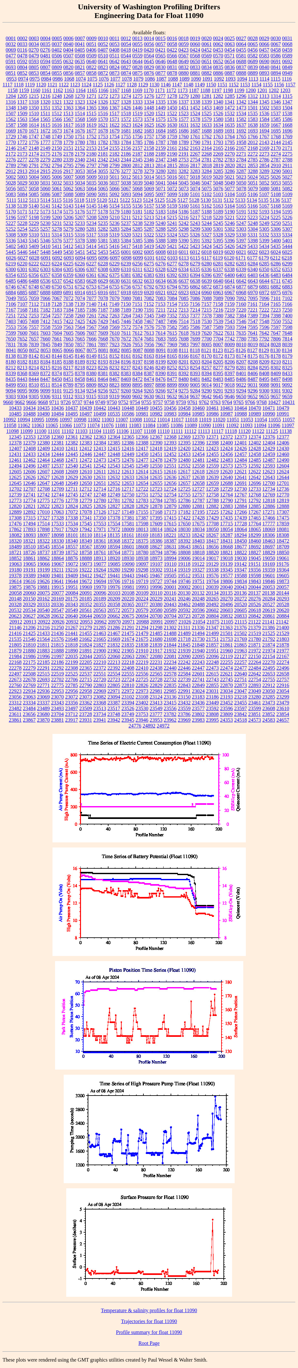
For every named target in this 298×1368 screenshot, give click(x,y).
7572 (126, 327)
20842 (254, 616)
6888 (45, 292)
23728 (85, 714)
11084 (149, 425)
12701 (283, 483)
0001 (11, 38)
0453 (218, 50)
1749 (57, 136)
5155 (126, 206)
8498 (287, 379)
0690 (264, 61)
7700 (207, 338)
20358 (114, 604)
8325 (287, 367)
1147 (177, 84)
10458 (184, 408)
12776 (57, 500)
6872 (207, 286)
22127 (240, 656)
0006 (68, 38)
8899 (172, 385)
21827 (99, 645)
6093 (69, 258)
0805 (34, 67)
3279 (149, 171)
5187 (195, 211)
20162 (43, 598)
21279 (85, 627)
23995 (212, 720)
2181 (103, 154)
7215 (206, 310)
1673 (57, 130)
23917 (71, 720)
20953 (86, 621)
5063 (80, 188)
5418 (137, 246)
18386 (156, 541)
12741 (29, 494)
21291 (128, 627)
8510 (34, 385)
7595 (253, 327)
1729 (11, 136)
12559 (212, 466)
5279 (68, 229)
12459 (268, 454)
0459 (287, 50)
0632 (68, 61)
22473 (212, 668)
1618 (80, 125)
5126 (171, 200)
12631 (99, 477)
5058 (34, 188)
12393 (170, 442)
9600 (126, 396)
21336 (198, 627)
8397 (230, 373)
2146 (11, 148)
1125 (98, 84)
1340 (218, 102)
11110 (163, 431)
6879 (253, 286)
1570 (103, 119)
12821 (29, 506)
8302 (276, 367)
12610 (85, 471)
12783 (142, 500)
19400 (43, 575)
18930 (128, 558)
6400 (230, 275)
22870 (226, 685)
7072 (68, 298)
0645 (149, 61)
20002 (184, 587)
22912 (268, 685)
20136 (240, 593)
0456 (252, 50)
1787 (161, 142)
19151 (254, 564)
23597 (240, 708)
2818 (207, 165)
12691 (240, 483)
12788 (212, 500)
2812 (138, 165)
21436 (57, 633)
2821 (241, 165)
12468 (57, 460)
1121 (52, 84)
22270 (268, 662)
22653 (268, 673)
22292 (57, 668)
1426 (126, 107)
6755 (114, 286)
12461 (15, 460)
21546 (29, 639)
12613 (127, 471)
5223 (252, 217)
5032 (57, 182)
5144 (80, 206)
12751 (142, 494)
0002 (22, 38)
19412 (85, 575)
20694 (142, 616)
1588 (22, 125)
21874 (268, 645)
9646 (229, 396)
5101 (195, 194)
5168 (276, 206)
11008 (135, 419)
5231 (57, 223)
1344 (253, 102)
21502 (240, 633)
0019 (195, 38)
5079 (253, 188)
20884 (283, 616)
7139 (80, 304)
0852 (22, 73)
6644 (264, 281)
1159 (24, 90)
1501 (253, 107)
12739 (15, 494)
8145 (68, 356)
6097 (115, 258)
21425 (29, 633)
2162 (184, 148)
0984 (46, 79)
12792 (254, 500)
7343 (138, 315)
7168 (22, 310)
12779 (85, 500)
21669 (114, 639)
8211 (287, 362)
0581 (241, 55)
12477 (142, 460)
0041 (80, 44)
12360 (57, 437)
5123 (137, 200)
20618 (254, 610)
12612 (113, 471)
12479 (170, 460)
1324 (91, 102)
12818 (268, 500)
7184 (68, 310)
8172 (218, 356)
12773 (15, 500)
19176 (282, 564)
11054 (260, 419)
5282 (103, 229)
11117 (217, 431)
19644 (71, 581)
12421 (198, 448)
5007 (68, 177)
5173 (45, 211)
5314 (57, 234)
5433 (252, 246)
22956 (71, 691)
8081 (103, 350)
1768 (276, 136)
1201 (262, 90)
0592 (22, 61)
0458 (275, 50)
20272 (240, 598)
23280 (254, 697)
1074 (81, 79)
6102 (161, 258)
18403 (198, 541)
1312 (253, 96)
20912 (15, 621)
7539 (218, 321)
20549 (71, 610)
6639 (207, 281)
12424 (226, 448)
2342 (103, 159)
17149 (128, 512)
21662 (85, 639)
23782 (170, 714)
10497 (85, 414)
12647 (43, 483)
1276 (149, 96)
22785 (71, 685)
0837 (241, 67)
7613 (149, 333)
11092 (232, 425)
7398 (276, 315)
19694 (99, 581)
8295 (264, 367)
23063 (29, 697)
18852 (15, 558)
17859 (283, 523)
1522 (172, 113)
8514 (57, 385)
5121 (114, 200)
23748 (113, 714)
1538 (287, 113)
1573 (138, 119)
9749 (100, 402)
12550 (156, 466)
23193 (226, 697)
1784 (126, 142)
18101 (71, 535)
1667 (276, 125)
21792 (268, 639)
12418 (155, 448)
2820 (230, 165)
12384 (99, 442)
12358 (43, 437)
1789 (184, 142)
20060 (29, 593)
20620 (283, 610)
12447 (99, 454)
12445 (71, 454)
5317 (91, 234)
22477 (240, 668)
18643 (184, 546)
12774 (29, 500)
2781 (207, 159)
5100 (184, 194)
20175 (71, 598)
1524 (195, 113)
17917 (57, 529)
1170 (149, 90)
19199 (43, 569)
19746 (184, 581)
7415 (57, 321)
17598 (142, 523)
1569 (91, 119)
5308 (11, 234)
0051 (91, 44)
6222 (34, 263)
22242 (184, 662)
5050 (241, 182)
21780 (254, 639)
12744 (57, 494)
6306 (80, 269)
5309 (22, 234)
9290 (207, 390)
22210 (99, 662)
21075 (212, 621)
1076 (104, 79)
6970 (253, 292)
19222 (85, 569)
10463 (226, 408)
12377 (283, 437)
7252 (22, 315)
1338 (195, 102)
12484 (240, 460)
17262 (226, 512)
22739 (184, 679)
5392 (207, 240)
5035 (91, 182)
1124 (86, 84)
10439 (85, 408)
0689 (253, 61)
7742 (230, 338)
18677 (240, 546)
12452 (170, 454)
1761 (195, 136)
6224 (57, 263)
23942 (114, 720)
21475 (128, 633)
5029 (22, 182)
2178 (68, 154)
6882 (276, 286)
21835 (127, 645)
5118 (79, 200)
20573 (128, 610)
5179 (114, 211)
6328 (160, 269)
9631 (160, 396)
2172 (11, 154)
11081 (121, 425)
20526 (254, 604)
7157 (206, 304)
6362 (103, 275)
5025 (264, 177)
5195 (287, 211)
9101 (57, 390)
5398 (253, 240)
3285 (218, 171)
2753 (184, 159)
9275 (184, 390)
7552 (287, 321)
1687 (195, 130)
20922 (43, 621)
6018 (206, 252)
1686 (184, 130)
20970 (114, 621)
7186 (91, 310)
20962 (100, 621)
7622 (218, 333)
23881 (57, 720)
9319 (114, 396)
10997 (66, 419)
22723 (114, 679)
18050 (212, 529)
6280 (207, 263)
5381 (103, 240)
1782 (103, 142)
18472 (283, 541)
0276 (45, 50)
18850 (283, 552)
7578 (161, 327)
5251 (287, 223)
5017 (183, 177)
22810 (128, 685)
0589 (287, 55)
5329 (229, 234)
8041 (11, 350)
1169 (137, 90)
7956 (149, 344)
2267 (195, 154)
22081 (170, 656)
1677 (91, 130)
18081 (283, 529)
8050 (22, 350)
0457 (264, 50)
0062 (218, 44)
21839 (155, 645)
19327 (198, 569)
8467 (114, 379)
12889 (15, 512)
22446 (184, 668)
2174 (34, 154)
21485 (156, 633)
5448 (45, 252)
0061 (207, 44)
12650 (85, 483)
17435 (226, 518)
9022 (241, 385)
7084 (172, 298)
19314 (170, 569)
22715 (85, 679)
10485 (15, 414)
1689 (218, 130)
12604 (283, 466)
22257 (240, 662)
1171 (160, 90)
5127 (183, 200)
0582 (252, 55)
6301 (22, 269)
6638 (195, 281)
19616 (29, 581)
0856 (68, 73)
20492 (212, 604)
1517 (114, 113)
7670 (114, 338)
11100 (40, 431)
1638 (253, 125)
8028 (276, 344)
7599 (11, 333)
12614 (141, 471)
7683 (161, 338)
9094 (11, 390)
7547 (253, 321)
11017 (177, 419)
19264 (99, 569)
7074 (80, 298)
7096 (264, 298)
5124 (148, 200)
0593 (34, 61)
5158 (161, 206)
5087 (57, 194)
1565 (45, 119)
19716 (128, 581)
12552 (184, 466)
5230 (45, 223)
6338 (229, 269)
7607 (91, 333)
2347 (161, 159)
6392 (172, 275)
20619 (268, 610)
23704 (57, 714)
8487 (253, 379)
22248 (212, 662)
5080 (264, 188)
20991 (156, 621)
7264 (126, 315)
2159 (161, 148)
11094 (260, 425)
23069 (43, 697)
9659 (287, 396)
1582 (241, 119)
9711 (54, 402)
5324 (172, 234)
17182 (184, 512)
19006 (184, 558)
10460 (198, 408)
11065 (51, 425)
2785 (253, 159)
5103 (218, 194)
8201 (184, 362)
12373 (240, 437)
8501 (22, 385)
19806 (226, 581)
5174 (57, 211)
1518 (126, 113)
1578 (195, 119)
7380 (218, 315)
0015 (160, 38)
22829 (156, 685)
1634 (218, 125)
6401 (241, 275)
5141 (45, 206)
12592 (254, 466)
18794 (156, 552)
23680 (43, 714)
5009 (91, 177)
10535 (114, 414)
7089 (218, 298)
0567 (183, 55)
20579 (142, 610)
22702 (57, 679)
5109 (287, 194)
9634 (183, 396)
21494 (198, 633)
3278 (138, 171)
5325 (183, 234)
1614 (34, 125)
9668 (43, 402)
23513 (99, 708)
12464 (43, 460)
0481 (45, 55)
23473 (268, 702)
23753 (141, 714)
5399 (264, 240)
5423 (195, 246)
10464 (240, 408)
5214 (160, 217)
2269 (218, 154)
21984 (15, 656)
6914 (80, 292)
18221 (170, 535)
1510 (34, 113)
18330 (57, 541)
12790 (226, 500)
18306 (268, 535)
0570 (218, 55)
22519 (57, 673)
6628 (91, 281)
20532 (15, 610)
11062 (24, 425)
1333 (138, 102)
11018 (191, 419)
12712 (85, 489)
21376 (240, 627)
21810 (29, 645)
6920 (149, 292)
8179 (287, 356)
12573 (226, 466)
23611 (15, 714)
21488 (170, 633)
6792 (149, 286)
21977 (283, 650)
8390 (161, 373)
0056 (149, 44)
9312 (68, 396)
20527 (268, 604)
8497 (276, 379)
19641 (57, 581)
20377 (142, 604)
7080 (126, 298)
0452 (206, 50)
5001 (287, 171)
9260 (126, 390)
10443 (114, 408)
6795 (184, 286)
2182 (114, 154)
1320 (45, 102)
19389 (29, 575)
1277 (161, 96)
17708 (212, 523)
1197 (216, 90)
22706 (71, 679)
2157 (138, 148)
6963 (218, 292)
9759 (181, 402)
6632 (138, 281)
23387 (114, 702)
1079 (138, 79)
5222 (241, 217)
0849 (287, 67)
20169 (57, 598)
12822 (43, 506)
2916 (57, 171)
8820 (103, 385)
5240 (161, 223)
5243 (195, 223)
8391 (172, 373)
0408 (114, 50)
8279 (230, 367)
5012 (126, 177)
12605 (15, 471)
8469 (126, 379)
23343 (57, 702)
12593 (268, 466)
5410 (45, 246)
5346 (45, 240)
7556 (22, 327)
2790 (22, 165)
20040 (226, 587)
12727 (198, 489)
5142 (57, 206)
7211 (160, 310)
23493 (57, 708)
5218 (206, 217)
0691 (276, 61)
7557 (34, 327)
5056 (11, 188)
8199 (161, 362)
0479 (34, 55)
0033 (22, 44)
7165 (275, 304)
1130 (154, 84)
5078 (241, 188)
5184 (172, 211)
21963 (240, 650)
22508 (29, 673)
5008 (80, 177)
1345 (264, 102)
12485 (254, 460)
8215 (45, 367)
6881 (264, 286)
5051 (253, 182)
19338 (212, 569)
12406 (283, 442)
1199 (239, 90)
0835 (218, 67)
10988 (240, 414)
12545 (128, 466)
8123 (218, 350)
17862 (15, 529)
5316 (80, 234)
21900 (99, 650)
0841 (276, 67)
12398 (212, 442)
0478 (22, 55)
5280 (80, 229)
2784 (241, 159)
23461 (254, 702)
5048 (218, 182)
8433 (287, 373)
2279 (45, 159)
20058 (15, 593)
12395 (184, 442)
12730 (240, 489)
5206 (68, 217)
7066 (45, 298)
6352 (275, 269)
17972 (114, 529)
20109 (142, 593)
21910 (142, 650)
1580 (218, 119)
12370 (198, 437)
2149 (45, 148)
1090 (196, 79)
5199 (45, 217)
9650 (241, 396)
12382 (71, 442)
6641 (230, 281)
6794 (172, 286)
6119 (218, 258)
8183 (34, 362)
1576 (172, 119)
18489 (15, 546)
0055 (138, 44)
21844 (170, 645)
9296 (253, 390)
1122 (63, 84)
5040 (149, 182)
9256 (103, 390)
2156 (126, 148)
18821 (226, 552)
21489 (184, 633)
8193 (103, 362)
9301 (276, 390)
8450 (57, 379)
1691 (230, 130)
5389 (172, 240)
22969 (99, 691)
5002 (11, 177)
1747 (34, 136)
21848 (198, 645)
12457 (240, 454)
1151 (222, 84)
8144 (57, 356)
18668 (226, 546)
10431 (288, 402)
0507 (68, 55)
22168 (15, 662)
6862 (195, 286)
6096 (103, 258)
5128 (194, 200)
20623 (15, 616)
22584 (184, 673)
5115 (56, 200)
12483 (226, 460)
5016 (172, 177)
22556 (142, 673)
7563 (68, 327)
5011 (114, 177)
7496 (172, 321)
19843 (254, 581)
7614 (160, 333)
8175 (253, 356)
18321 (29, 541)
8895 (137, 385)
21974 (268, 650)
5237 (126, 223)
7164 (264, 304)
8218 (80, 367)
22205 (85, 662)
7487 (161, 321)
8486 (241, 379)
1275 (138, 96)
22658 (283, 673)
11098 (12, 431)
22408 (128, 668)
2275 (287, 154)
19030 (240, 558)
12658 (198, 483)
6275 (149, 263)
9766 (250, 402)
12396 (198, 442)
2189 (161, 154)
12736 (282, 489)
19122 (198, 564)
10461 (212, 408)
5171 (22, 211)
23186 (212, 697)
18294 (240, 535)
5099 (172, 194)
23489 (43, 708)
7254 (45, 315)
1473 (241, 107)
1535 (252, 113)
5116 (68, 200)
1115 (276, 79)
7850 (68, 344)
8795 (80, 385)
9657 (275, 396)
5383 (114, 240)
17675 (198, 523)
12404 (268, 442)
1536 (264, 113)
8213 (22, 367)
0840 (264, 67)
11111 (177, 431)
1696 (287, 130)
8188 (68, 362)
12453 (184, 454)
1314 (276, 96)
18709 (283, 546)
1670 (22, 130)
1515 (91, 113)
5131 (217, 200)
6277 (172, 263)
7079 (114, 298)
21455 (85, 633)
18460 (254, 541)
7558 (45, 327)
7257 (57, 315)
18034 (198, 529)
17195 (198, 512)
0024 (218, 38)
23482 (15, 708)
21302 (170, 627)
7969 (172, 344)
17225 (212, 512)
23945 (128, 720)
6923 (184, 292)
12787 (198, 500)
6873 (218, 286)
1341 (230, 102)
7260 (80, 315)
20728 (198, 616)
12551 (170, 466)
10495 (71, 414)
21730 (198, 639)
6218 (287, 258)
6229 (114, 263)
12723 (155, 489)
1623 (126, 125)
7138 (68, 304)
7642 (264, 333)
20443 (170, 604)
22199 (71, 662)
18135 (113, 535)
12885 (254, 506)
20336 (57, 604)
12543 (114, 466)
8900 (183, 385)
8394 (207, 373)
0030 (275, 38)
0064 (241, 44)
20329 (29, 604)
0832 (184, 67)
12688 (226, 483)
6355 (22, 275)
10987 (226, 414)
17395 (156, 518)
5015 (160, 177)
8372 (45, 373)
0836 (230, 67)
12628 (57, 477)
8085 (126, 350)
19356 (254, 569)
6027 (23, 258)
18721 (15, 552)
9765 (238, 402)
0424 (195, 50)
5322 (149, 234)
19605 (283, 575)
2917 (68, 171)
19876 (29, 587)
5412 (68, 246)
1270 (80, 96)
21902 (114, 650)
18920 (114, 558)
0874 (126, 73)
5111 (11, 200)
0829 (149, 67)
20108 (128, 593)
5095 (149, 194)
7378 (207, 315)
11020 (219, 419)
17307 (283, 512)
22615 (212, 673)
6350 (264, 269)
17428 (198, 518)
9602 (137, 396)
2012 (253, 142)
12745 (71, 494)
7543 (230, 321)
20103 (114, 593)
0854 (45, 73)
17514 (43, 523)
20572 (114, 610)
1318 (34, 102)
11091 (218, 425)
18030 (184, 529)
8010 (241, 344)
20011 (198, 587)
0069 (11, 50)
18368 (114, 541)
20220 (128, 598)
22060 (114, 656)
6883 (287, 286)
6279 (195, 263)
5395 (218, 240)
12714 (99, 489)
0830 (161, 67)
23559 (184, 708)
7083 (161, 298)
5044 (172, 182)
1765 (241, 136)
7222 (264, 310)
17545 (85, 523)
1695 (276, 130)
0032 (11, 44)
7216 (218, 310)
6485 (11, 281)
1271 (91, 96)
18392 (184, 541)
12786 (184, 500)
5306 (276, 229)
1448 (149, 107)
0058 (172, 44)
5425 (218, 246)
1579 (207, 119)
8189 (80, 362)
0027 (241, 38)
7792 (264, 338)
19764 (212, 581)
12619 (212, 471)
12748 (99, 494)
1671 (34, 130)
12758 (212, 494)
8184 (45, 362)
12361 (71, 437)
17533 (57, 523)
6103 (172, 258)
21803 (283, 639)
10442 (99, 408)
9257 (114, 390)
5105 (241, 194)
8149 (91, 356)
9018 (229, 385)
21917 (156, 650)
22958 (85, 691)
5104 (230, 194)
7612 (137, 333)
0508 (80, 55)
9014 (206, 385)
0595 (57, 61)
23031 (212, 691)
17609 (156, 523)
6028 (34, 258)
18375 (142, 541)
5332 (264, 234)
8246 (149, 367)
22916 (283, 685)
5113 (34, 200)
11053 (246, 419)
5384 (126, 240)
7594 (241, 327)
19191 (29, 569)
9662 (20, 402)
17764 (254, 523)
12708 (43, 489)
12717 (127, 489)
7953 (138, 344)
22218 (128, 662)
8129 (264, 350)
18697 (268, 546)
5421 (172, 246)
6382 (138, 275)
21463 (99, 633)
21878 (282, 645)
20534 (29, 610)
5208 (91, 217)
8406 (253, 373)
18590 (99, 546)
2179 (80, 154)
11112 (190, 431)
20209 (114, 598)
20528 (283, 604)
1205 (22, 96)
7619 (195, 333)
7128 (57, 304)
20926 (58, 621)
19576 (212, 575)
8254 (195, 367)
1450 (172, 107)
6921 (161, 292)
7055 (22, 298)
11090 (204, 425)
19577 (226, 575)
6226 (80, 263)
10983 (170, 414)
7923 (114, 344)
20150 (29, 598)
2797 (91, 165)
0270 (33, 50)
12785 (170, 500)
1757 (149, 136)
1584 (264, 119)
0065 (253, 44)
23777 (155, 714)
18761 (99, 552)
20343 (71, 604)
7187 (103, 310)
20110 (156, 593)
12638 (198, 477)
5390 (184, 240)
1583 (253, 119)
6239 (126, 263)
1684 (161, 130)
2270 (230, 154)
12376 (268, 437)
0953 (11, 79)
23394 (128, 702)
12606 (29, 471)
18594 (114, 546)
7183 (57, 310)
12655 (156, 483)
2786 (264, 159)
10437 (71, 408)
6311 (137, 269)
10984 (184, 414)
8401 (241, 373)
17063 (57, 512)
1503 (276, 107)
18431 (226, 541)
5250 (276, 223)
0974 (23, 79)
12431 (15, 454)
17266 (240, 512)
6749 (45, 286)
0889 (253, 73)
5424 (206, 246)
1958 (241, 142)
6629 (103, 281)
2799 (114, 165)
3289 (264, 171)
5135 (263, 200)
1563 (22, 119)
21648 (71, 639)
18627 (156, 546)
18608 (142, 546)
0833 (195, 67)
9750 (112, 402)
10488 (29, 414)
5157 (149, 206)
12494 (15, 466)
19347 (240, 569)
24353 (226, 720)
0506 (57, 55)
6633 (149, 281)
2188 (149, 154)
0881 (195, 73)
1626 (161, 125)
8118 (195, 350)
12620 (226, 471)
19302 (155, 569)
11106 (122, 431)
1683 (149, 130)
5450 (68, 252)
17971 (99, 529)
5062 (68, 188)
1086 (150, 79)
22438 (156, 668)
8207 (241, 362)
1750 (68, 136)
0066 (264, 44)
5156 (138, 206)
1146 (166, 84)
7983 (184, 344)
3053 (80, 171)
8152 (114, 356)
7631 (229, 333)
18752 (71, 552)
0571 (229, 55)
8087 (138, 350)
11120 (244, 431)
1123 (75, 84)
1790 (195, 142)
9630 (149, 396)
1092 (219, 79)
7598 (287, 327)
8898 (160, 385)
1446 (138, 107)
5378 (80, 240)
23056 (15, 697)
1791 (207, 142)
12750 (128, 494)
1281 (207, 96)
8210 (276, 362)
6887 (34, 292)
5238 (138, 223)
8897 (149, 385)
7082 (149, 298)
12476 (128, 460)
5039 (138, 182)
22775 (57, 685)
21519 (254, 633)
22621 (226, 673)
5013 (137, 177)
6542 (68, 281)
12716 (113, 489)
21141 (268, 621)
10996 (51, 419)
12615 (155, 471)
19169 (268, 564)
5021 (229, 177)
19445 (142, 575)
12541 (85, 466)
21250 (57, 627)
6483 (276, 275)
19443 (128, 575)
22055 (99, 656)
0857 (80, 73)
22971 (114, 691)
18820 (212, 552)
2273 (264, 154)
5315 (68, 234)
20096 (99, 593)
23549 (156, 708)
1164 (80, 90)
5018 (195, 177)
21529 (283, 633)
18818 (198, 552)
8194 (114, 362)
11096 (274, 425)
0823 (103, 67)
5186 (184, 211)
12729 (226, 489)
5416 (114, 246)
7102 (287, 298)
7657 (34, 338)
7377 (195, 315)
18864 (57, 558)
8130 (275, 350)
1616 (57, 125)
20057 (282, 587)
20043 (240, 587)
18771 (128, 552)
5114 (45, 200)
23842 (240, 714)
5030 (34, 182)
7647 (275, 333)
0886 (218, 73)
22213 (114, 662)
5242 (184, 223)
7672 (126, 338)
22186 (57, 662)
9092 (287, 385)
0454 (229, 50)
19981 (128, 587)
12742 (43, 494)
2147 (22, 148)
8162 (138, 356)
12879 (170, 506)
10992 (9, 419)
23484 (29, 708)
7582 (172, 327)
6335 (195, 269)
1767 (264, 136)
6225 (68, 263)
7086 (195, 298)
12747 (85, 494)
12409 (43, 448)
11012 (149, 419)
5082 (287, 188)
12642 (254, 477)
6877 (241, 286)
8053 (45, 350)
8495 (264, 379)
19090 (128, 564)
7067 (57, 298)
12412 (85, 448)
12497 (43, 466)
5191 (241, 211)
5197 (22, 217)
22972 (128, 691)
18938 (142, 558)
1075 (92, 79)
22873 (240, 685)
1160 (35, 90)
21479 (142, 633)
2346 (149, 159)
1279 (184, 96)
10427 (274, 402)
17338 (71, 518)
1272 (103, 96)
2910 (276, 165)
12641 (240, 477)
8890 (126, 385)
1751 (80, 136)
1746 (22, 136)
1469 (218, 107)
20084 (71, 593)
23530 (142, 708)
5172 (34, 211)
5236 (114, 223)
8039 (287, 344)
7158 (218, 304)
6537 (57, 281)
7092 (241, 298)
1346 (276, 102)
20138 (268, 593)
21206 (29, 627)
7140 (91, 304)
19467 (156, 575)
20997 (170, 621)
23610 (283, 708)
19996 (156, 587)
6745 (287, 281)
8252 (172, 367)
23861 (15, 720)
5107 (264, 194)
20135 (226, 593)
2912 (11, 171)
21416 (15, 633)
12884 (240, 506)
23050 (268, 691)
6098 (126, 258)
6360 (80, 275)
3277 (126, 171)
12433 (29, 454)
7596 (264, 327)
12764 (226, 494)
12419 (170, 448)
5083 (11, 194)
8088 (149, 350)
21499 (212, 633)
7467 (149, 321)
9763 (215, 402)
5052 (264, 182)
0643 (126, 61)
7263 (114, 315)
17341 (85, 518)
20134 (212, 593)
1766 (253, 136)
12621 (240, 471)
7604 (57, 333)
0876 (149, 73)
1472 (230, 107)
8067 (80, 350)
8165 (172, 356)
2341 (91, 159)
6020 (229, 252)
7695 (172, 338)
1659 (264, 125)
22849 (198, 685)
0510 (103, 55)
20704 (170, 616)
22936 (43, 691)
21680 (156, 639)
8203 (195, 362)
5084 (22, 194)
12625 (15, 477)
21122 (254, 621)
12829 (142, 506)
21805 (15, 645)
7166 (287, 304)
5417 (126, 246)
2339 (68, 159)
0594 (45, 61)
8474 (149, 379)
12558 (198, 466)
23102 (128, 697)
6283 (241, 263)
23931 (85, 720)
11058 (10, 425)
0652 (218, 61)
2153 (91, 148)
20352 (85, 604)
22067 (142, 656)
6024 (275, 252)
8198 (149, 362)
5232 (68, 223)
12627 (43, 477)
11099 (26, 431)
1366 (103, 107)
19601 (268, 575)
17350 (99, 518)
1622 (114, 125)
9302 (287, 390)
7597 (276, 327)
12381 (57, 442)
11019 (205, 419)
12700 (268, 483)
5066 (114, 188)
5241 (172, 223)
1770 (11, 142)
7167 (11, 310)
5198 (34, 217)
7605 (68, 333)
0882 (207, 73)
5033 (68, 182)
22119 (226, 656)
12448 (114, 454)
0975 (34, 79)
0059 (184, 44)
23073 (85, 697)
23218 (240, 697)
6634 (161, 281)
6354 (11, 275)
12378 (15, 442)
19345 (226, 569)
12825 (85, 506)
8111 (184, 350)
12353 (29, 437)
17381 (128, 518)
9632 (172, 396)
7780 (241, 338)
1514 (80, 113)
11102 (67, 431)
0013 (137, 38)
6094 (80, 258)
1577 (184, 119)
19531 (198, 575)
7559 (57, 327)
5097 (161, 194)
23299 (283, 697)
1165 (92, 90)
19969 (85, 587)
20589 (170, 610)
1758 (161, 136)
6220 (22, 263)
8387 (149, 373)
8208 (253, 362)
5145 (91, 206)
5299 (195, 229)
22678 (29, 679)
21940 (198, 650)
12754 (170, 494)
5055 (287, 182)
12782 (128, 500)
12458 (254, 454)
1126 (109, 84)
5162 (207, 206)
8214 (34, 367)
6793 (161, 286)
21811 (43, 645)
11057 (288, 419)
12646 (29, 483)
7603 (45, 333)
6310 (126, 269)
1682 (138, 130)
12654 (142, 483)
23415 (170, 702)
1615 (45, 125)
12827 (114, 506)
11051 (233, 419)
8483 (218, 379)
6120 (229, 258)
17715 (226, 523)
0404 (68, 50)
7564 (80, 327)
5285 (138, 229)
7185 (80, 310)
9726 (65, 402)
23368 (99, 702)
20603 (226, 610)
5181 (138, 211)
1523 (183, 113)
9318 (103, 396)
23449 (212, 702)
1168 (126, 90)
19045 (254, 558)
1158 (13, 90)
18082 (15, 535)
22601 (198, 673)
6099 (138, 258)
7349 (161, 315)
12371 (212, 437)
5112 (23, 200)
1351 (45, 107)
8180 (11, 362)
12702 (15, 489)
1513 (68, 113)
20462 (184, 604)
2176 (57, 154)
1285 (230, 96)
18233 (184, 535)
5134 (252, 200)
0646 (161, 61)
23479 (283, 702)
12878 (156, 506)
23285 (268, 697)
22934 (29, 691)
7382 (230, 315)
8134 (287, 350)
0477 (11, 55)
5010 (103, 177)
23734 (99, 714)
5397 (241, 240)
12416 (127, 448)
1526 (218, 113)
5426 (229, 246)
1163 (69, 90)
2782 (218, 159)
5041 (161, 182)
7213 (183, 310)
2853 (253, 165)
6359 (68, 275)
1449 (161, 107)
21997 (57, 656)
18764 (114, 552)
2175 (45, 154)
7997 (195, 344)
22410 (142, 668)
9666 (31, 402)
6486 (22, 281)
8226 (103, 367)
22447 (198, 668)
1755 (126, 136)
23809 (226, 714)
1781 (91, 142)
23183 (198, 697)
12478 (156, 460)
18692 (254, 546)
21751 (212, 639)
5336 (11, 240)
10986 (212, 414)
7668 (103, 338)
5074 (195, 188)
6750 (57, 286)
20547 (57, 610)
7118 (45, 304)
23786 (184, 714)
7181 (34, 310)
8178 (276, 356)
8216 (57, 367)
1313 (264, 96)
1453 (207, 107)
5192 (253, 211)
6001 (126, 252)
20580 (156, 610)
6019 (218, 252)
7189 (126, 310)
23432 (184, 702)
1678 (103, 130)
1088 (173, 79)
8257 (207, 367)
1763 (218, 136)
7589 (218, 327)
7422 (68, 321)
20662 (114, 616)
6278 (184, 263)
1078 (127, 79)
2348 (172, 159)
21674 (128, 639)
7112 (34, 304)
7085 (184, 298)
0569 (206, 55)
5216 (183, 217)
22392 (114, 668)
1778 (57, 142)
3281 (172, 171)
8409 (276, 373)
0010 (103, 38)
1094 (242, 79)
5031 (45, 182)
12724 (170, 489)
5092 (114, 194)
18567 (85, 546)
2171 (287, 148)
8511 (45, 385)
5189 (218, 211)
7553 (11, 327)
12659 (212, 483)
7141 (103, 304)
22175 (29, 662)
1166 (103, 90)
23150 (184, 697)
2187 (138, 154)
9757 (158, 402)
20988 (142, 621)
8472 (138, 379)
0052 (103, 44)
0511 (114, 55)
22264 (254, 662)
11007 (122, 419)
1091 (207, 79)
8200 (172, 362)
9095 (22, 390)
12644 (283, 477)
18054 (226, 529)
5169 (287, 206)
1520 (149, 113)
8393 (195, 373)
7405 (22, 321)
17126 (99, 512)
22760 (15, 685)
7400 (287, 315)
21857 (212, 645)
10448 (128, 408)
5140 (34, 206)
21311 (184, 627)
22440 (170, 668)
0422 (172, 50)
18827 (254, 552)
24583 (268, 720)
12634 (142, 477)
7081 (138, 298)
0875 (138, 73)
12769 (268, 494)
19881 (43, 587)
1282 (218, 96)
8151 (103, 356)
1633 (207, 125)
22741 (198, 679)
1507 (11, 113)
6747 (22, 286)
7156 (195, 304)
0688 (241, 61)
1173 (183, 90)
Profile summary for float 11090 (149, 1332)
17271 (268, 512)
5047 (207, 182)
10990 (268, 414)
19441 (114, 575)
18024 (170, 529)
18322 (43, 541)
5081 (276, 188)
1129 (143, 84)
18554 (57, 546)
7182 (45, 310)
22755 (268, 679)
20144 (282, 593)
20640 (71, 616)
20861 (268, 616)
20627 (29, 616)
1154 (256, 84)
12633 (128, 477)
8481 (195, 379)
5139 (22, 206)
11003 (107, 419)
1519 (137, 113)
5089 (80, 194)
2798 (103, 165)
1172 (171, 90)
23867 (29, 720)
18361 (99, 541)
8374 (57, 373)
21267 (71, 627)
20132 (198, 593)
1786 (149, 142)
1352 (57, 107)
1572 (126, 119)
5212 (137, 217)
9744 (89, 402)
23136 (170, 697)
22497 (15, 673)
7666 (91, 338)
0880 (184, 73)
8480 (184, 379)
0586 (275, 55)
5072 (172, 188)
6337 (218, 269)
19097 (142, 564)
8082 (114, 350)
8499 (11, 385)
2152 (80, 148)
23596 (226, 708)
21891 (85, 650)
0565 (160, 55)
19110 (170, 564)
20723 (184, 616)
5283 (114, 229)
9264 (138, 390)
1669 (11, 130)
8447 (45, 379)
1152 (233, 84)
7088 (207, 298)
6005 (149, 252)
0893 (264, 73)
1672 (45, 130)
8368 (22, 373)
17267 (254, 512)
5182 (149, 211)
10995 (37, 419)
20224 (142, 598)
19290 (127, 569)
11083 (135, 425)
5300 (207, 229)
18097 (43, 535)
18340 (71, 541)
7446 (126, 321)
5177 (91, 211)
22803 (99, 685)
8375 (68, 373)
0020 (206, 38)
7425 (80, 321)
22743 (212, 679)
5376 (57, 240)
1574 (149, 119)
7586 (195, 327)
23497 (71, 708)
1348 (11, 107)
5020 (218, 177)
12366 (142, 437)
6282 (230, 263)
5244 (207, 223)
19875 (15, 587)
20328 (15, 604)
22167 (282, 656)
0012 (126, 38)
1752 (91, 136)
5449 (57, 252)
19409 (71, 575)
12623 (268, 471)
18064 (240, 529)
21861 (226, 645)
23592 (212, 708)
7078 (103, 298)
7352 (172, 315)
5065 (103, 188)
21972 (254, 650)
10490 (43, 414)
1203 (285, 90)
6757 (138, 286)
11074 (93, 425)
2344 (126, 159)
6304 (57, 269)
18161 (127, 535)
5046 (195, 182)
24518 (240, 720)
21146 (15, 627)
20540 (43, 610)
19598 (254, 575)
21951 (212, 650)
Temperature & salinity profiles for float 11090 (149, 1310)
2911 (287, 165)
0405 (80, 50)
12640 (226, 477)
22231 (156, 662)
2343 (114, 159)
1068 (69, 79)
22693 (43, 679)
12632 (114, 477)
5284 (126, 229)
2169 (264, 148)
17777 (268, 523)
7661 (57, 338)
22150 (254, 656)
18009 (128, 529)
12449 (128, 454)
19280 (113, 569)
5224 (264, 217)
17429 (212, 518)
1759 (172, 136)
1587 (11, 125)
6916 (103, 292)
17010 (43, 512)
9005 (195, 385)
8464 (103, 379)
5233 (80, 223)
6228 (103, 263)
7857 (80, 344)
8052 (34, 350)
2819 (218, 165)
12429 (268, 448)
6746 (11, 286)
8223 (91, 367)
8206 (230, 362)
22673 (15, 679)
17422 (184, 518)
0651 (207, 61)
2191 (184, 154)
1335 (161, 102)
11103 (81, 431)
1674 (68, 130)
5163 (218, 206)
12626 (29, 477)
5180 (126, 211)
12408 (29, 448)
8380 (91, 373)
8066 (68, 350)
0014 (149, 38)
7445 (114, 321)
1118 (19, 84)
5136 (275, 200)
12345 (15, 437)
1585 (276, 119)
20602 (212, 610)
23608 (268, 708)
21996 (43, 656)
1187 (194, 90)
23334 (29, 702)
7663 (68, 338)
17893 (29, 529)
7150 (126, 304)
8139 (22, 356)
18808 (184, 552)
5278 (57, 229)
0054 (126, 44)
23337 (43, 702)
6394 (195, 275)
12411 (71, 448)
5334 (287, 234)
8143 (45, 356)
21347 (212, 627)
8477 (172, 379)
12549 (142, 466)
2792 (45, 165)
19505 (170, 575)
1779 (68, 142)
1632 (195, 125)
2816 (184, 165)
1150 (211, 84)
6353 (287, 269)
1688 (207, 130)
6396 (207, 275)
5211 (126, 217)
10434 (29, 408)
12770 (283, 494)
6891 (68, 292)
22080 (156, 656)
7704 (218, 338)
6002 (138, 252)
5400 (276, 240)
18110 (85, 535)
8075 (91, 350)
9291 (218, 390)
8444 (34, 379)
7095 (253, 298)
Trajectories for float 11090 (149, 1321)
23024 (198, 691)
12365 (128, 437)
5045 (184, 182)
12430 (282, 448)
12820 (15, 506)
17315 (29, 518)
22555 (128, 673)
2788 (287, 159)
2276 (11, 159)
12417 (141, 448)
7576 (149, 327)
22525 (71, 673)
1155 (268, 84)
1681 (126, 130)
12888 (283, 506)
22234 (170, 662)
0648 (172, 61)
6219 (11, 263)
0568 (195, 55)
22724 (128, 679)
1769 (287, 136)
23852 (268, 714)
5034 (80, 182)
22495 (268, 668)
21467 (114, 633)
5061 (57, 188)
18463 (268, 541)
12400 (226, 442)
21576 (57, 639)
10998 (80, 419)
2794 (57, 165)
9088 (264, 385)
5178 (103, 211)
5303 (241, 229)
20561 (85, 610)
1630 (172, 125)
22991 (184, 691)
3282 (184, 171)
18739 (57, 552)
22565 (156, 673)
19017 (212, 558)
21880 (29, 650)
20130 (184, 593)
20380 (156, 604)
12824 (71, 506)
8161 (126, 356)
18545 (43, 546)
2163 (195, 148)
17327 (43, 518)
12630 (85, 477)
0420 (149, 50)
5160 (184, 206)
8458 (80, 379)
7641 (252, 333)
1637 (241, 125)
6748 (34, 286)
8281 (241, 367)
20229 (156, 598)
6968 (241, 292)
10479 (283, 408)
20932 (72, 621)
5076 (218, 188)
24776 (135, 725)
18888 (85, 558)
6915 (91, 292)
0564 (149, 55)
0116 (22, 50)
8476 (161, 379)
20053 (268, 587)
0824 (114, 67)
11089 (190, 425)
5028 (11, 182)
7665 (80, 338)
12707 (29, 489)
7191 (149, 310)
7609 (103, 333)
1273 (114, 96)
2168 (253, 148)
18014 (156, 529)
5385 (138, 240)
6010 (172, 252)
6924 (195, 292)
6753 (91, 286)
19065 (29, 564)
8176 (264, 356)
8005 (207, 344)
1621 (103, 125)
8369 (34, 373)
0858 (91, 73)
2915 (45, 171)
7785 (253, 338)
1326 (103, 102)
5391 (195, 240)
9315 (91, 396)
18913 (99, 558)
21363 (226, 627)
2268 (207, 154)
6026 (11, 258)
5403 (22, 246)
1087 (161, 79)
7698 (184, 338)
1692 (241, 130)
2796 (80, 165)
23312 (15, 702)
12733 (254, 489)
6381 (126, 275)
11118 (231, 431)
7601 (34, 333)
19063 (15, 564)
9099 (45, 390)
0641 (103, 61)
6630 (114, 281)
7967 (161, 344)
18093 (29, 535)
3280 (161, 171)
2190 (172, 154)
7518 (195, 321)
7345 (149, 315)
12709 (57, 489)
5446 (22, 252)
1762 (207, 136)
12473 (99, 460)
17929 (71, 529)
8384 (138, 373)
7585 (184, 327)
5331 (252, 234)
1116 (287, 79)
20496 (226, 604)
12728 (212, 489)
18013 (142, 529)
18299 (254, 535)
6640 (218, 281)
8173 (230, 356)
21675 (142, 639)
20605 (240, 610)
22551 (99, 673)
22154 (268, 656)
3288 (253, 171)
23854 (282, 714)
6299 (287, 263)
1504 (287, 107)
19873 (283, 581)
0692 (287, 61)
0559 (137, 55)
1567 (68, 119)
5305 (264, 229)
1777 (45, 142)
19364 (282, 569)
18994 (170, 558)
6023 (264, 252)
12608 (57, 471)
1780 (80, 142)
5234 (91, 223)
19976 (114, 587)
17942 (85, 529)
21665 (99, 639)
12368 (170, 437)
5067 (126, 188)
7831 (11, 344)
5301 (218, 229)
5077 (230, 188)
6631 (126, 281)
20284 (268, 598)
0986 (57, 79)
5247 (241, 223)
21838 (141, 645)
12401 (240, 442)
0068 (287, 44)
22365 (85, 668)
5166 (253, 206)
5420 (160, 246)
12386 (128, 442)
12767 (240, 494)
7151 (137, 304)
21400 (282, 627)
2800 (126, 165)
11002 (94, 419)
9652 (252, 396)
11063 (38, 425)
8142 (34, 356)
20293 (283, 598)
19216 (71, 569)
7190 (138, 310)
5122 (125, 200)
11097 (288, 425)
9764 (227, 402)
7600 (22, 333)
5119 (90, 200)
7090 (230, 298)
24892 (149, 725)
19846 (268, 581)
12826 (99, 506)
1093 (230, 79)
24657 (283, 720)
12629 (71, 477)
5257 (45, 229)
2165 (218, 148)
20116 (170, 593)
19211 (57, 569)
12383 (85, 442)
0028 (252, 38)
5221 (229, 217)
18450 (240, 541)
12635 (156, 477)
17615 (170, 523)
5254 (22, 229)
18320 (15, 541)
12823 (57, 506)
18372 (128, 541)
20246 (184, 598)
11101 (54, 431)
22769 (29, 685)
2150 (57, 148)
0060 (195, 44)
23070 (57, 697)
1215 (34, 96)
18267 (212, 535)
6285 (264, 263)
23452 (226, 702)
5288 (161, 229)
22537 (85, 673)
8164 (161, 356)
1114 (265, 79)
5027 (287, 177)
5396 (230, 240)
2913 (22, 171)
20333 (43, 604)
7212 (172, 310)
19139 (226, 564)
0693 (11, 67)
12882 (212, 506)
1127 (120, 84)
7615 (172, 333)
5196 (11, 217)
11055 (274, 419)
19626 (43, 581)
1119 (30, 84)
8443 (22, 379)
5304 (253, 229)
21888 (57, 650)
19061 (283, 558)
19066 (43, 564)
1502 (264, 107)
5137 (286, 200)
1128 (132, 84)
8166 (184, 356)
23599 (254, 708)
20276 (254, 598)
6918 (126, 292)
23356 (71, 702)
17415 (170, 518)
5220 (218, 217)
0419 (137, 50)
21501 (226, 633)
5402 (11, 246)
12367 (156, 437)
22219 (142, 662)
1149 (200, 84)
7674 (138, 338)
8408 (264, 373)
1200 (251, 90)
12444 (57, 454)
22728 (156, 679)
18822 (240, 552)
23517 (114, 708)
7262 (103, 315)
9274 (172, 390)
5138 (11, 206)
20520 (240, 604)
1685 (172, 130)
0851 (11, 73)
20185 (85, 598)
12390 (156, 442)
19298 (141, 569)
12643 (268, 477)
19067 (57, 564)
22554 (114, 673)
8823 (114, 385)
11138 (285, 431)
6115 (195, 258)
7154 (172, 304)
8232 (114, 367)
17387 (142, 518)
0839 (253, 67)
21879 (15, 650)
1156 (279, 84)
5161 (195, 206)
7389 (253, 315)
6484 (287, 275)
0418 (126, 50)
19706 (114, 581)
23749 (127, 714)
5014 (149, 177)
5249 (264, 223)
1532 (229, 113)
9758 (169, 402)
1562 (11, 119)
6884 (11, 292)
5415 (103, 246)
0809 (57, 67)
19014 (198, 558)
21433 (43, 633)
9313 (80, 396)
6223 (45, 263)
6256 (138, 263)
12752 (156, 494)
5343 (22, 240)
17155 (142, 512)
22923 (15, 691)
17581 (128, 523)
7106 (11, 304)
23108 (142, 697)
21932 (170, 650)
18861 (29, 558)
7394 (264, 315)
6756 (126, 286)
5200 (57, 217)
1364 (80, 107)
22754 (254, 679)
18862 (43, 558)
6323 (149, 269)
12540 (71, 466)
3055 (103, 171)
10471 (268, 408)
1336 (172, 102)
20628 (43, 616)
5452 (91, 252)
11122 (258, 431)
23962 (170, 720)
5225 (275, 217)
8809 (91, 385)
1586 (287, 119)
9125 (68, 390)
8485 (230, 379)
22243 (198, 662)
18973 (156, 558)
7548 (264, 321)
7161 (252, 304)
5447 (34, 252)
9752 (123, 402)
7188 (114, 310)
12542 (99, 466)
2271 (241, 154)
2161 (172, 148)
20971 (128, 621)
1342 (241, 102)
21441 (71, 633)
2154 (103, 148)
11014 (163, 419)
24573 (254, 720)
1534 (241, 113)
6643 (253, 281)
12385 (114, 442)
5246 (230, 223)
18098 (57, 535)
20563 (99, 610)
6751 (68, 286)
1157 (290, 84)
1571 (114, 119)
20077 (57, 593)
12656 (170, 483)
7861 (91, 344)
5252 (11, 229)
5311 (45, 234)
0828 (138, 67)
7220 (241, 310)
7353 (184, 315)
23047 (240, 691)
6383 (149, 275)
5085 (34, 194)
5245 (218, 223)
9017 (218, 385)
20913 (29, 621)
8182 (22, 362)
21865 (240, 645)
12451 (156, 454)
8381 (103, 373)
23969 (184, 720)
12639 (212, 477)
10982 (156, 414)
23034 (226, 691)
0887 (230, 73)
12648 (57, 483)
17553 (99, 523)
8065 (57, 350)
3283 (195, 171)
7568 (103, 327)
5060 (45, 188)
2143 (264, 142)
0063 (230, 44)
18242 (198, 535)
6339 (241, 269)
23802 (198, 714)
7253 (34, 315)
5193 (264, 211)
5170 (11, 211)
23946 (142, 720)
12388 (142, 442)
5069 (149, 188)
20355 (99, 604)
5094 (138, 194)
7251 (11, 315)
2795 (68, 165)
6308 (103, 269)
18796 (170, 552)
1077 (115, 79)
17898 (43, 529)
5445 (11, 252)
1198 (228, 90)
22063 (128, 656)
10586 (128, 414)
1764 (230, 136)
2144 (276, 142)
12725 (184, 489)
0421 (160, 50)
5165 (241, 206)
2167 (241, 148)
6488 (34, 281)
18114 (99, 535)
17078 (85, 512)
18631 (170, 546)
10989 (254, 414)
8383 (126, 373)
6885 (22, 292)
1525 (206, 113)
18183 (155, 535)
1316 (11, 102)
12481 (198, 460)
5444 (287, 246)
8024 (264, 344)
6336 (206, 269)
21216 (43, 627)
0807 (45, 67)
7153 (160, 304)
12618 (198, 471)
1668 (287, 125)
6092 (57, 258)
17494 (29, 523)
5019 (206, 177)
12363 (99, 437)
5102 (207, 194)
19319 (184, 569)
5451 (80, 252)
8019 (253, 344)
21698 (170, 639)
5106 (253, 194)
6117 (207, 258)
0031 (287, 38)
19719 (142, 581)
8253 (184, 367)
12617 (184, 471)
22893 (254, 685)
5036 (103, 182)
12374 (254, 437)
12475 (114, 460)
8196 (126, 362)
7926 (126, 344)
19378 (15, 575)
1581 (230, 119)
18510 (29, 546)
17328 (57, 518)
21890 (71, 650)
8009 (230, 344)
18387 (170, 541)
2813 (149, 165)
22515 (43, 673)
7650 (11, 338)
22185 (43, 662)
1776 (34, 142)
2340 (80, 159)
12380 (43, 442)
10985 (198, 414)
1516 (103, 113)
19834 (240, 581)
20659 (99, 616)
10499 (99, 414)
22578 (170, 673)
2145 (287, 142)
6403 (253, 275)
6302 (34, 269)
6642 (241, 281)
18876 (71, 558)
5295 (172, 229)
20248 (198, 598)
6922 (172, 292)
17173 (170, 512)
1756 (138, 136)
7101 (276, 298)
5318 (103, 234)
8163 (149, 356)
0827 (126, 67)
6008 (161, 252)
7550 (276, 321)
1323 (80, 102)
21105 (227, 621)
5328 (218, 234)
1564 (34, 119)
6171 (241, 258)
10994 (23, 419)
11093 (246, 425)
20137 (254, 593)
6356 (34, 275)
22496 (283, 668)
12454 (198, 454)
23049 (254, 691)
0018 (183, 38)
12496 (29, 466)
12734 (268, 489)
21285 (99, 627)
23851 (254, 714)
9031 (252, 385)
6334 (183, 269)
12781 (114, 500)
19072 (71, 564)
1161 (47, 90)
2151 (68, 148)
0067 (276, 44)
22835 (170, 685)
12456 (226, 454)
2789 (11, 165)
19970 (99, 587)
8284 (253, 367)
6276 (161, 263)
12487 (268, 460)
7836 (22, 344)
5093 (126, 194)
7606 (80, 333)
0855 (57, 73)
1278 (172, 96)
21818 (71, 645)
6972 (264, 292)
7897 (103, 344)
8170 (207, 356)
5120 (102, 200)
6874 (230, 286)
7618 (183, 333)
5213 (149, 217)
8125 (229, 350)
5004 (34, 177)
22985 (170, 691)
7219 (229, 310)
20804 (212, 616)
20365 (128, 604)
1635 (230, 125)
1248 (57, 96)
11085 (163, 425)
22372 (99, 668)
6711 (276, 281)
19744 (170, 581)
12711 (71, 489)
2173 (22, 154)
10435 (43, 408)
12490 (283, 460)
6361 (91, 275)
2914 (34, 171)
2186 (126, 154)
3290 (276, 171)
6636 (172, 281)
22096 (212, 656)
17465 (254, 518)
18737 (43, 552)
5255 (34, 229)
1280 (195, 96)
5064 (91, 188)
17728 (240, 523)
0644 (138, 61)
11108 (150, 431)
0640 (91, 61)
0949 (287, 73)
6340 (252, 269)
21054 (198, 621)
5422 (183, 246)
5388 (161, 240)
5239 (149, 223)
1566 (57, 119)
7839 (34, 344)
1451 (184, 107)
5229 (34, 223)
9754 (135, 402)
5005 (45, 177)
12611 (99, 471)
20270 (226, 598)
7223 (275, 310)
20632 (57, 616)
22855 (212, 685)
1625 (149, 125)
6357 (45, 275)
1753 (103, 136)
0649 (184, 61)
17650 (184, 523)
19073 (85, 564)
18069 (268, 529)
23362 (85, 702)
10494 (57, 414)
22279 (29, 668)
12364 (114, 437)
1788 (172, 142)
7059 (34, 298)
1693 (253, 130)
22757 (283, 679)
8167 (195, 356)
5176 (80, 211)
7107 (22, 304)
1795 (230, 142)
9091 (275, 385)
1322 (68, 102)
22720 (99, 679)
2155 (114, 148)
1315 (287, 96)
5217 (195, 217)
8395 (218, 373)
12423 (212, 448)
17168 (156, 512)
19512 (184, 575)
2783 (230, 159)
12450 (142, 454)
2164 (207, 148)
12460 (283, 454)
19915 (57, 587)
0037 (57, 44)
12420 (184, 448)
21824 (85, 645)
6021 (241, 252)
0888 (241, 73)
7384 (241, 315)
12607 (43, 471)
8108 (172, 350)
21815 (57, 645)
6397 (218, 275)
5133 (240, 200)
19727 (156, 581)
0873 (114, 73)
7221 (252, 310)
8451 (68, 379)
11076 (107, 425)
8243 (138, 367)
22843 (184, 685)
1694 (264, 130)
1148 (188, 84)
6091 (46, 258)
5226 (287, 217)
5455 (114, 252)
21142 (282, 621)
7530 (207, 321)
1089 (184, 79)
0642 (114, 61)
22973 (142, 691)
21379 (254, 627)
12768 (254, 494)
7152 (149, 304)
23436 (198, 702)
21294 (142, 627)
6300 (11, 269)
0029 (264, 38)
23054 (283, 691)
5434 (264, 246)
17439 (240, 518)
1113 (253, 79)
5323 (160, 234)
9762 (204, 402)
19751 (198, 581)
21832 (113, 645)
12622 (254, 471)
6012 (195, 252)
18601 (128, 546)
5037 (114, 182)
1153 (245, 84)
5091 (103, 194)
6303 (45, 269)
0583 (264, 55)
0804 (22, 67)
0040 (68, 44)
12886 (268, 506)
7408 (34, 321)
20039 (212, 587)
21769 (240, 639)
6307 (91, 269)
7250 (287, 310)
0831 (172, 67)
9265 (149, 390)
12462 (29, 460)
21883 (43, 650)
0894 (276, 73)
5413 (80, 246)
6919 (138, 292)
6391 (161, 275)
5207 (80, 217)
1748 (45, 136)
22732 (170, 679)
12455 (212, 454)
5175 (68, 211)
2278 (34, 159)
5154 (114, 206)
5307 (287, 229)
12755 (184, 494)
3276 (114, 171)
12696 (254, 483)
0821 (80, 67)
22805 (114, 685)
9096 (34, 390)
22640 (240, 673)
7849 (57, 344)
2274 (276, 154)
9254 (91, 390)
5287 (149, 229)
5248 (253, 223)
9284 (195, 390)
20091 (85, 593)
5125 (160, 200)
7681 (149, 338)
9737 (77, 402)
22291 (43, 668)
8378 (80, 373)
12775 (43, 500)
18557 (71, 546)
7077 (91, 298)
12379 (29, 442)
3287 (241, 171)
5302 (230, 229)
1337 (184, 102)
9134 (80, 390)
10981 (142, 414)
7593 (230, 327)
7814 (287, 338)
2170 (276, 148)
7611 (126, 333)
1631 (184, 125)
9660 (8, 402)
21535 (15, 639)
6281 (218, 263)
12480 (184, 460)
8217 (68, 367)
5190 (230, 211)
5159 (172, 206)
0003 (34, 38)
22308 (71, 668)
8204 (207, 362)
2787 (276, 159)
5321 (137, 234)
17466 (268, 518)
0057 (161, 44)
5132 (229, 200)
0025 (229, 38)
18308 (282, 535)
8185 (57, 362)
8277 (218, 367)
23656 (29, 714)
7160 (241, 304)
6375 (114, 275)
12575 (240, 466)
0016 (172, 38)
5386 (149, 240)
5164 (230, 206)
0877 (161, 73)
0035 (45, 44)
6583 (80, 281)
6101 (149, 258)
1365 (91, 107)
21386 (268, 627)
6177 (252, 258)
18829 (268, 552)
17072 (71, 512)
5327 (206, 234)
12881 (198, 506)
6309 (114, 269)
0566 (172, 55)
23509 (85, 708)
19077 (99, 564)
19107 (156, 564)
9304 (22, 396)
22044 (85, 656)
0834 (207, 67)
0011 (114, 38)
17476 (15, 523)
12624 (282, 471)
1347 (287, 102)
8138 (11, 356)
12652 (114, 483)
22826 (142, 685)
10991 (283, 414)
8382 (114, 373)
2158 (149, 148)
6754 (103, 286)
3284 (207, 171)
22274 (283, 662)
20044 (254, 587)
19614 (15, 581)
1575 (161, 119)
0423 (183, 50)
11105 (108, 431)
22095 (198, 656)
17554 (114, 523)
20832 (226, 616)
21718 (184, 639)
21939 (184, 650)
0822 (91, 67)
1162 (58, 90)
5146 (103, 206)
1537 (275, 113)
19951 (71, 587)
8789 (68, 385)
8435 (11, 379)
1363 (68, 107)
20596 (198, 610)
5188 (207, 211)
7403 (11, 321)
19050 (268, 558)
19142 (240, 564)
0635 (80, 61)
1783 (114, 142)
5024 (252, 177)
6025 (287, 252)
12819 (283, 500)
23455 (240, 702)
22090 (184, 656)
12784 (156, 500)
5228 (22, 223)
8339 (11, 373)
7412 (45, 321)
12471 (71, 460)
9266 (161, 390)
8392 (184, 373)
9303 (11, 396)
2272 (253, 154)
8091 (161, 350)
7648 (287, 333)
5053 (276, 182)
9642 (206, 396)
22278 (15, 668)
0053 (114, 44)
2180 (91, 154)
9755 (146, 402)
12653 (128, 483)
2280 (57, 159)
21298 (156, 627)
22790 (85, 685)
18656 (212, 546)
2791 (34, 165)
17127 (114, 512)
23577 (198, 708)
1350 (34, 107)
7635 (241, 333)
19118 (184, 564)
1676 (80, 130)
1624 (138, 125)
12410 (57, 448)
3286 (230, 171)
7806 (276, 338)
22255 (226, 662)
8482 (207, 379)
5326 (195, 234)
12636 (170, 477)
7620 (206, 333)
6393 (184, 275)
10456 (170, 408)
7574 (138, 327)
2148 (34, 148)
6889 (57, 292)
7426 (91, 321)
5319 (114, 234)
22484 (254, 668)
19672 (85, 581)
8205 (218, 362)
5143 (68, 206)
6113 (184, 258)
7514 (184, 321)
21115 (241, 621)
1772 (22, 142)
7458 (138, 321)
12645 (15, 483)
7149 (114, 304)
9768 (261, 402)
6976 (287, 292)
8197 (138, 362)
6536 (45, 281)
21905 (128, 650)
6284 (253, 263)
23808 (212, 714)
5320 (126, 234)
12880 (184, 506)
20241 (170, 598)
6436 (264, 275)
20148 (15, 598)
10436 (57, 408)
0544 (126, 55)
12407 (15, 448)
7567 (91, 327)
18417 (212, 541)
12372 (226, 437)
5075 (207, 188)
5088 (68, 194)
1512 (57, 113)
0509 (91, 55)
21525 (268, 633)
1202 (274, 90)
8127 (252, 350)
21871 (254, 645)
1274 (126, 96)
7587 (207, 327)
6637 (184, 281)
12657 (184, 483)
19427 (99, 575)
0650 (195, 61)
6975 (276, 292)
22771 (43, 685)
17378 (114, 518)
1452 (195, 107)
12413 (99, 448)
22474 (226, 668)
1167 (114, 90)
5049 (230, 182)
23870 (43, 720)
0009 (91, 38)
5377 (68, 240)
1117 (7, 84)
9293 (230, 390)
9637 (195, 396)
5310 (34, 234)
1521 (160, 113)
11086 (177, 425)
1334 (149, 102)
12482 (212, 460)
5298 (184, 229)
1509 (22, 113)
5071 (161, 188)
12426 (240, 448)
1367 (114, 107)
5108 (276, 194)
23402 (142, 702)
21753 (226, 639)
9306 (45, 396)
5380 (91, 240)
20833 (240, 616)
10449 (142, 408)
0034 (34, 44)
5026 (275, 177)
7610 (114, 333)
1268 (68, 96)
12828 (128, 506)
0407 (103, 50)
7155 (183, 304)
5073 (184, 188)
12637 (184, 477)
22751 (240, 679)
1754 (114, 136)
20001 (170, 587)
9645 (218, 396)
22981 (156, 691)
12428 (254, 448)
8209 (264, 362)
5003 (22, 177)
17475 (283, 518)
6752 (80, 286)
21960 (226, 650)
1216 (45, 96)
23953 (156, 720)
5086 (45, 194)
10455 (156, 408)
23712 (71, 714)
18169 (141, 535)
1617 (68, 125)
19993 (142, 587)
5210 (114, 217)
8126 (241, 350)
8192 (91, 362)
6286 (276, 263)
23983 (198, 720)
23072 (71, 697)
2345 (138, 159)
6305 (68, 269)
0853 (34, 73)
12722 (141, 489)
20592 (184, 610)
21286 (114, 627)
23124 (156, 697)
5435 (275, 246)
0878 (172, 73)
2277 (22, 159)
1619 (91, 125)
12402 (254, 442)
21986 (29, 656)
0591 (11, 61)
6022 (252, 252)
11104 (95, 431)
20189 (99, 598)
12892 (29, 512)
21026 (184, 621)
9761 (192, 402)
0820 (68, 67)
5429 (241, 246)
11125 (272, 431)
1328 (126, 102)
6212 (275, 258)
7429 (103, 321)
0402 (57, 50)
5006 (57, 177)
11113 (204, 431)
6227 (91, 263)
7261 (91, 315)
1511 (45, 113)
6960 (207, 292)
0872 (103, 73)
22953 (57, 691)
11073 (79, 425)
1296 (241, 96)
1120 (41, 84)
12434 (43, 454)
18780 (142, 552)
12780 (99, 500)
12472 (85, 460)
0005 (57, 38)
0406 (91, 50)
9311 (57, 396)
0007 (80, 38)
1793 (218, 142)
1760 (184, 136)
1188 (205, 90)
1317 (22, 102)
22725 (142, 679)
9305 (34, 396)
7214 (195, 310)
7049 (11, 298)
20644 (85, 616)
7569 (114, 327)
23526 (128, 708)
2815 (172, 165)
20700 (156, 616)
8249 (161, 367)
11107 (136, 431)
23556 (170, 708)
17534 (71, 523)
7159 (229, 304)
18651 (198, 546)
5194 (276, 211)
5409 (34, 246)
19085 (114, 564)
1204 (11, 96)
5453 (103, 252)
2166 (230, 148)
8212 (11, 367)
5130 (206, 200)
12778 (71, 500)
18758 (85, 552)
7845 (45, 344)
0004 (45, 38)
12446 (85, 454)
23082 (99, 697)
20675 (128, 616)
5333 (275, 234)
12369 (184, 437)
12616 (170, 471)
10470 (254, 408)
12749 (114, 494)
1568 (80, 119)
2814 (161, 165)
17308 (15, 518)
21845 (184, 645)
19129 (212, 564)
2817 (195, 165)
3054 (91, 171)
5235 (103, 223)
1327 (114, 102)
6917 (114, 292)
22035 (71, 656)
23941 (99, 720)
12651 (99, 483)
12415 (113, 448)
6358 (57, 275)
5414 (91, 246)
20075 (43, 593)
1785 (138, 142)
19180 (15, 569)
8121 (206, 350)
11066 (65, 425)
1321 (57, 102)
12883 (226, 506)
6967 (230, 292)
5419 (149, 246)
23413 (156, 702)
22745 (226, 679)
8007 (218, 344)
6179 (264, 258)
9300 (264, 390)
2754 (195, 159)
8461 (91, 379)
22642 (254, 673)
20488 (198, 604)
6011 (184, 252)
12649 (71, 483)
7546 (241, 321)
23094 (114, 697)
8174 (241, 356)
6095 (92, 258)
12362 (85, 437)
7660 (45, 338)
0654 (230, 61)
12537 (57, 466)
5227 (11, 223)
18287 (226, 535)
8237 (126, 367)
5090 (91, 194)
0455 (241, 50)
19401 (57, 575)
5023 (241, 177)
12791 (240, 500)
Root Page (148, 1343)
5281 (91, 229)
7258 (68, 315)
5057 (22, 188)
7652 (22, 338)
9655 (264, 396)
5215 (172, 217)
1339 (207, 102)
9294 (241, 390)
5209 (103, 217)
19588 (240, 575)
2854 (264, 165)
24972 (163, 725)
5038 (126, 182)
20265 (212, 598)
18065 (254, 529)
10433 (15, 408)
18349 (85, 541)
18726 (29, 552)
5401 (287, 240)
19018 (226, 558)
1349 (22, 107)
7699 (195, 338)
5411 (57, 246)
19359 (268, 569)
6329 (172, 269)
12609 (71, 471)
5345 (34, 240)
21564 (43, 639)
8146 (80, 356)
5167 (264, 206)
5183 (161, 211)
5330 (241, 234)
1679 (114, 130)
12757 (198, 494)
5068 (138, 188)
